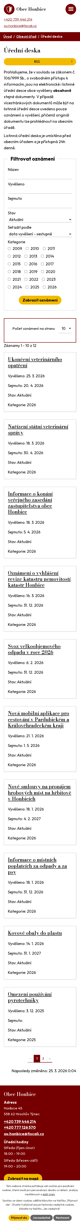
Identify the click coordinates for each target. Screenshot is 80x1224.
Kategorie (16, 241)
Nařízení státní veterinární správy (38, 429)
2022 (33, 279)
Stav (12, 212)
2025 (34, 287)
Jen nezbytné (41, 1217)
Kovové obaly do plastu (35, 933)
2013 (33, 256)
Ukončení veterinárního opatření (35, 362)
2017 (50, 263)
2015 (16, 263)
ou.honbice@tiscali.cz (20, 25)
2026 (52, 287)
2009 (17, 248)
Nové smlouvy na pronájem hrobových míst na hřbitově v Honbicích (39, 792)
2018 (17, 271)
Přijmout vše (19, 1217)
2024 (17, 287)
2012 (17, 256)
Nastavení (62, 1217)
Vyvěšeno (16, 184)
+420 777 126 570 (20, 1127)
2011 (51, 248)
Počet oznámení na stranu (34, 328)
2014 (50, 256)
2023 (51, 279)
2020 (50, 271)
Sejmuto (15, 198)
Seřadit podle (19, 227)
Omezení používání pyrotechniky (30, 997)
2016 (33, 263)
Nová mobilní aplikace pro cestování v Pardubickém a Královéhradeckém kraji (38, 719)
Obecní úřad (26, 36)
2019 (33, 271)
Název (13, 169)
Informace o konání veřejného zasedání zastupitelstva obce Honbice (30, 502)
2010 (35, 248)
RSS (54, 61)
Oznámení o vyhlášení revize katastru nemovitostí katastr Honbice (39, 579)
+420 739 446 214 (18, 19)
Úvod (7, 36)
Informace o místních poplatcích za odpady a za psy (37, 865)
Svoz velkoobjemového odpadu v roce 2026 (34, 649)
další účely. (49, 1194)
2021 (17, 279)
